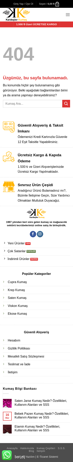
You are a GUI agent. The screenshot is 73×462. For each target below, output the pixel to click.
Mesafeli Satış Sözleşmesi (26, 356)
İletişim (13, 372)
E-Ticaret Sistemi (47, 456)
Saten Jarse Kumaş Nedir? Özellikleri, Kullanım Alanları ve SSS (41, 402)
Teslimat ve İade (19, 364)
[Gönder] (66, 103)
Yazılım (30, 456)
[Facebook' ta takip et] (33, 234)
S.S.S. (61, 448)
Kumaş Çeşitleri (46, 448)
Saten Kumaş (17, 297)
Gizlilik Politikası (19, 348)
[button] (23, 4)
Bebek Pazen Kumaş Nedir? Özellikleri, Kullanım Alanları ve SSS (42, 415)
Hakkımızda (27, 448)
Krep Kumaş (16, 290)
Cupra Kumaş (17, 282)
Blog (31, 451)
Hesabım (14, 340)
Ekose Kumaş (17, 313)
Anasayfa (12, 448)
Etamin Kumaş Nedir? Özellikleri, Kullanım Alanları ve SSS (37, 428)
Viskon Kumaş (18, 305)
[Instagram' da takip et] (40, 234)
